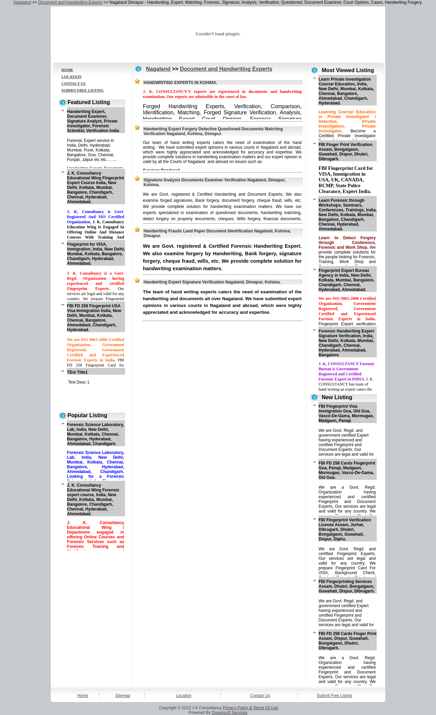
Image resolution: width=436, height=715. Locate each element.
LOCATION (71, 77)
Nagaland (22, 2)
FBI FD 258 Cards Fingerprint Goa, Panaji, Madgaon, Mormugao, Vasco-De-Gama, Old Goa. (346, 470)
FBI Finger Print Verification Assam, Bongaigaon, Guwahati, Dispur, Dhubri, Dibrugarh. (345, 151)
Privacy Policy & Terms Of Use (250, 707)
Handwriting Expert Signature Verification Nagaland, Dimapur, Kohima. (212, 282)
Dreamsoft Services (230, 712)
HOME (67, 70)
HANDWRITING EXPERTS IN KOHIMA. (180, 82)
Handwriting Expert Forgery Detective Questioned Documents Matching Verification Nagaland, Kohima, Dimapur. (213, 131)
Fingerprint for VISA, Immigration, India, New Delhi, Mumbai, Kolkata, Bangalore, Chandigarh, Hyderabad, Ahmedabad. (96, 254)
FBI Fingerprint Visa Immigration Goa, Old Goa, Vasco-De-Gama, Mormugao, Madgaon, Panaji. (346, 413)
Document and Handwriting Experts (70, 2)
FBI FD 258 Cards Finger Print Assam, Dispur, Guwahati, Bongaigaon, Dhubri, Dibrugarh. (347, 640)
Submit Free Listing (334, 695)
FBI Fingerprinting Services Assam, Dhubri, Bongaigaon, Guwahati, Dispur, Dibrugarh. (346, 586)
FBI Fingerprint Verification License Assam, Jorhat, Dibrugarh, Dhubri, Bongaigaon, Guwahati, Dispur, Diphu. (344, 529)
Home (82, 695)
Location (183, 695)
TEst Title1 (77, 372)
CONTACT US (73, 83)
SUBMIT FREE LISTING (82, 90)
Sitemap (122, 695)
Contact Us (260, 695)
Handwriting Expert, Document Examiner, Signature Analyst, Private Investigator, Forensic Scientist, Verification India (93, 121)
